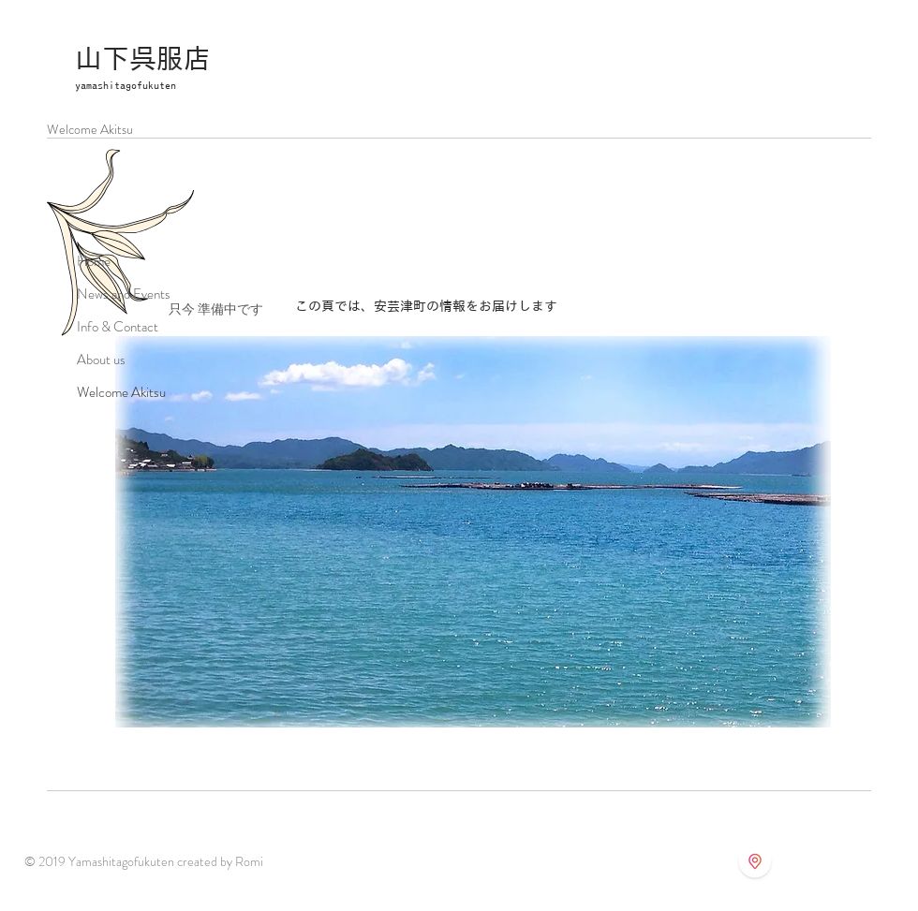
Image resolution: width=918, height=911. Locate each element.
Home (94, 261)
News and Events (123, 294)
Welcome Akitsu (121, 392)
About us (101, 359)
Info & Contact (117, 326)
